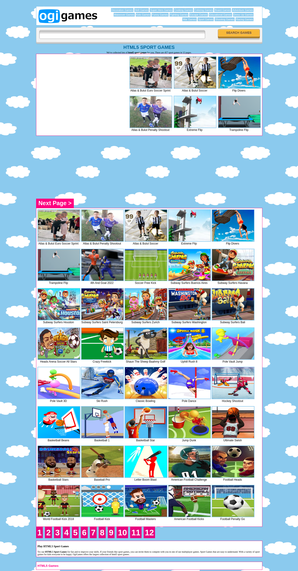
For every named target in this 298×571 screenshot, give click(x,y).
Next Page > (54, 203)
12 (149, 532)
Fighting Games (179, 14)
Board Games (222, 10)
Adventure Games (242, 10)
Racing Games (244, 19)
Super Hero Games (161, 10)
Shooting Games (224, 19)
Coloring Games (203, 10)
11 (135, 532)
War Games (189, 19)
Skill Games (142, 10)
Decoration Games (122, 10)
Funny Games (160, 14)
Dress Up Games (243, 14)
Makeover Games (124, 14)
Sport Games (205, 19)
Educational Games (220, 14)
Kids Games (143, 14)
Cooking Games (183, 10)
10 (122, 532)
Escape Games (198, 14)
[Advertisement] (76, 87)
